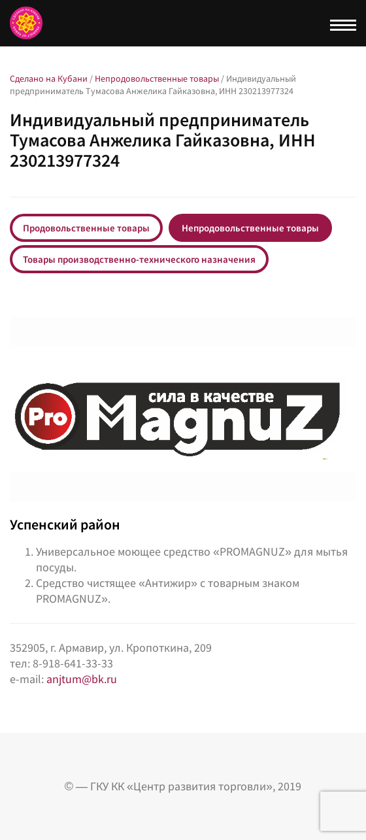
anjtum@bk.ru (81, 678)
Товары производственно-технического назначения (139, 259)
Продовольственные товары (86, 228)
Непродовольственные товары (250, 228)
